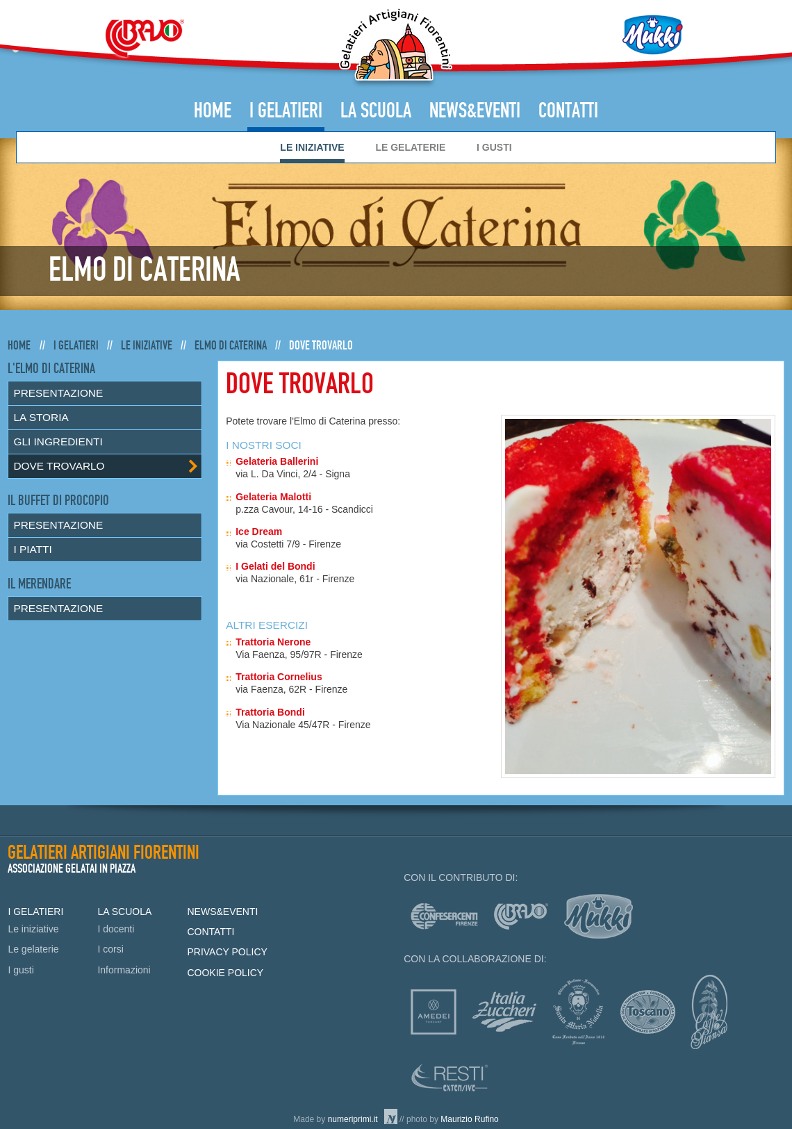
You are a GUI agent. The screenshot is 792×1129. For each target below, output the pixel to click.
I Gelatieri (285, 111)
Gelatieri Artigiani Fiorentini (395, 47)
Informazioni (123, 969)
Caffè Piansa (709, 1012)
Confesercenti (444, 916)
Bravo (144, 38)
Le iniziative (312, 147)
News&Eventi (474, 111)
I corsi (110, 949)
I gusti (494, 147)
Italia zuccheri (504, 1011)
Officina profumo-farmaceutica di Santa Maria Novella (578, 1012)
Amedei (433, 1012)
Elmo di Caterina (231, 345)
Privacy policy (227, 951)
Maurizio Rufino (469, 1119)
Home (212, 111)
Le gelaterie (410, 147)
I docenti (115, 928)
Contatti (568, 111)
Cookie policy (225, 972)
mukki (598, 916)
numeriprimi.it (353, 1119)
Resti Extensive (450, 1077)
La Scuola (375, 111)
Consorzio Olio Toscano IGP (647, 1012)
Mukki (652, 34)
